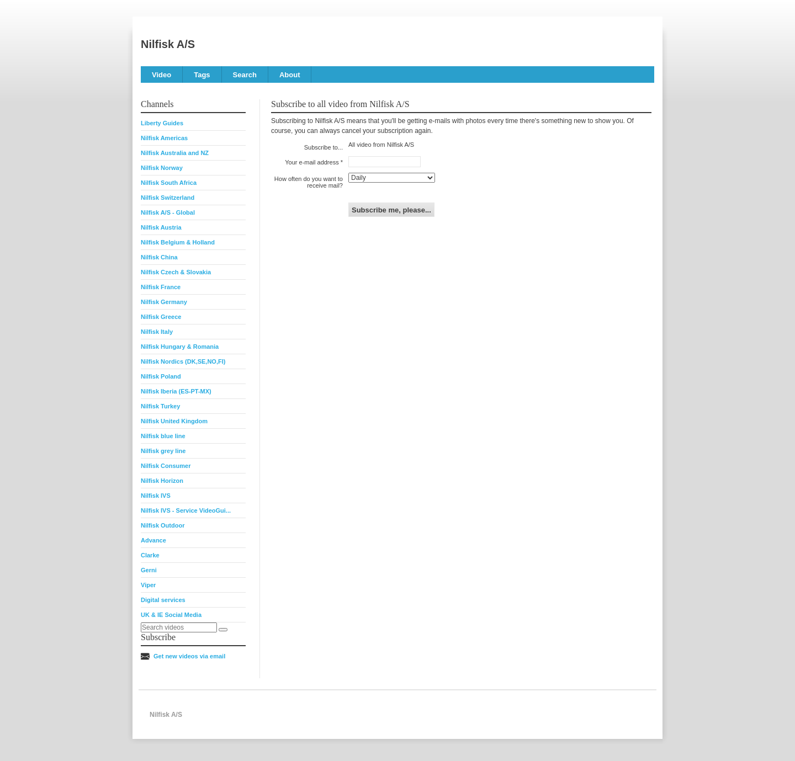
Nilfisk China (159, 257)
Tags (202, 75)
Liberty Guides (162, 123)
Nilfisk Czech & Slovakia (176, 272)
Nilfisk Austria (161, 227)
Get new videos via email (189, 656)
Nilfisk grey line (163, 451)
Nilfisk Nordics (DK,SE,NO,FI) (183, 361)
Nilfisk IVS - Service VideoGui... (186, 510)
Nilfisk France (161, 287)
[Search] (223, 629)
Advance (153, 540)
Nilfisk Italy (157, 331)
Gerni (149, 570)
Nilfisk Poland (161, 376)
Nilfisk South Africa (169, 182)
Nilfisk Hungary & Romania (180, 346)
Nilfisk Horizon (162, 480)
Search (245, 75)
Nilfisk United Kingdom (174, 421)
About (289, 75)
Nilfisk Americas (164, 138)
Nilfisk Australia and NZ (175, 153)
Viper (148, 585)
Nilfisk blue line (163, 436)
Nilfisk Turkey (160, 406)
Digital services (163, 600)
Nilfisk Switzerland (167, 197)
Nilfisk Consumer (165, 465)
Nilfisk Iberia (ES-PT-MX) (176, 391)
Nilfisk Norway (162, 167)
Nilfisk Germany (164, 302)
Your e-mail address (311, 162)
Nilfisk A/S (168, 44)
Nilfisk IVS (156, 495)
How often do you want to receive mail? (308, 182)
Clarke (150, 555)
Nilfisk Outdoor (162, 525)
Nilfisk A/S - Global (168, 212)
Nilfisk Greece (161, 316)
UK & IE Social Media (171, 614)
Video (161, 75)
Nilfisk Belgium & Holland (178, 242)
